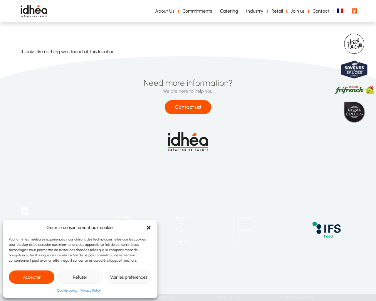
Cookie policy (67, 290)
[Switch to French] (341, 11)
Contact (321, 11)
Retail (277, 11)
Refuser (80, 277)
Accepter (32, 277)
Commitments (197, 11)
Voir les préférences (128, 277)
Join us (298, 11)
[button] (149, 228)
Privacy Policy (90, 290)
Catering (229, 11)
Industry (254, 11)
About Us (164, 11)
